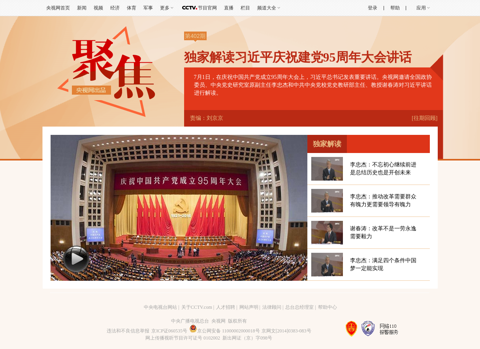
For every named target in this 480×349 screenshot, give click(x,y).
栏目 (245, 8)
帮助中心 (327, 307)
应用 (421, 8)
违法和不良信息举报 (128, 331)
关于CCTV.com (196, 307)
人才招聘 (225, 307)
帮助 (395, 8)
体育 (131, 8)
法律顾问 (271, 307)
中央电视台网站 (160, 307)
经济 (115, 8)
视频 (98, 8)
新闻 (82, 8)
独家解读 (327, 144)
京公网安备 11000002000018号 (224, 331)
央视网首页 (58, 8)
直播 (228, 8)
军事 (148, 8)
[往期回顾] (424, 118)
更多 (164, 8)
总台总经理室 (299, 307)
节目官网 (207, 8)
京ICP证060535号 (169, 331)
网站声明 (248, 307)
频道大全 (266, 8)
